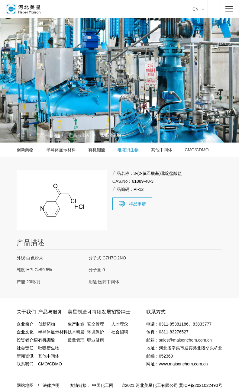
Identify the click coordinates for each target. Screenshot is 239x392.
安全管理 (95, 324)
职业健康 (95, 340)
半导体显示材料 (61, 149)
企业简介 (25, 324)
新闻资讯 (25, 356)
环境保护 (95, 331)
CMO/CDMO (196, 149)
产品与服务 (46, 135)
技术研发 (76, 331)
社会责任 (25, 347)
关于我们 (26, 311)
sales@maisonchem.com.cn (185, 340)
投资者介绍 (27, 340)
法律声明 (51, 385)
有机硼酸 (96, 149)
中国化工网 (102, 385)
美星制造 (77, 311)
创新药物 (25, 149)
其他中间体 (161, 149)
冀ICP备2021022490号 (200, 385)
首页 (21, 135)
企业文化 (25, 331)
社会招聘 (119, 331)
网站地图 (25, 385)
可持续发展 (99, 311)
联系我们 (25, 363)
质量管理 (76, 340)
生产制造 (76, 324)
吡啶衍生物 (128, 149)
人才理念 (119, 324)
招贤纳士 (121, 311)
